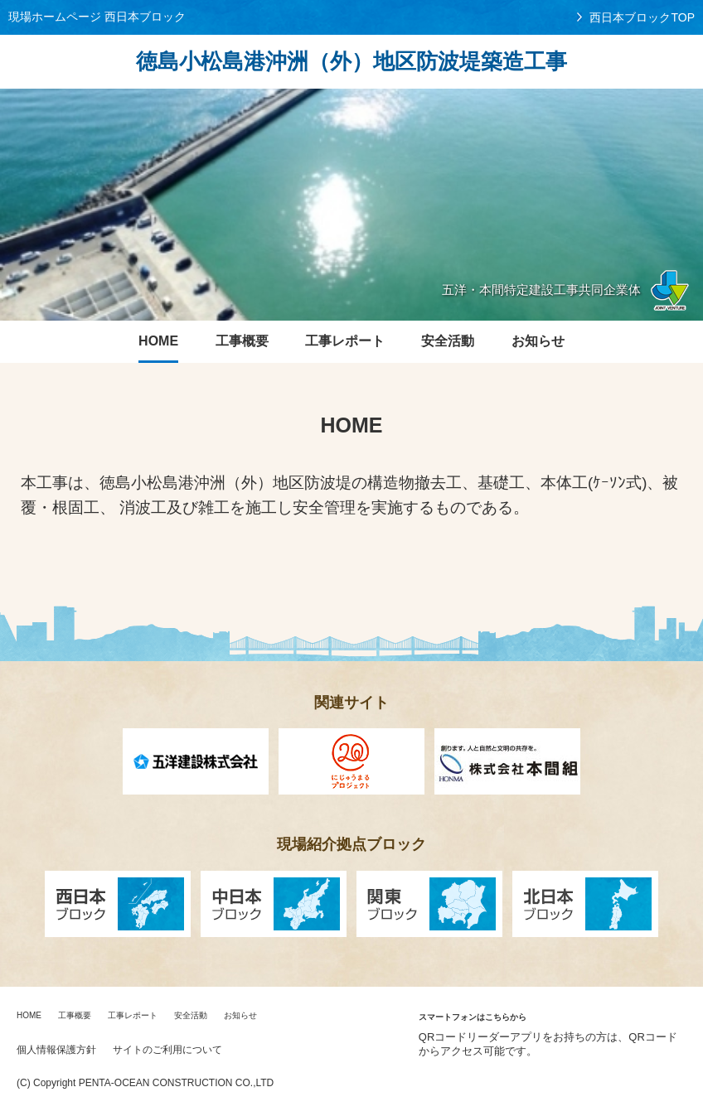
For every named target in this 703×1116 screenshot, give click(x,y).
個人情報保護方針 (56, 1050)
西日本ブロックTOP (642, 17)
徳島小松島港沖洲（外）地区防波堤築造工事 (351, 61)
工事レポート (133, 1015)
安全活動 (190, 1015)
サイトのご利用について (167, 1050)
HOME (29, 1015)
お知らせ (240, 1015)
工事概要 (74, 1015)
